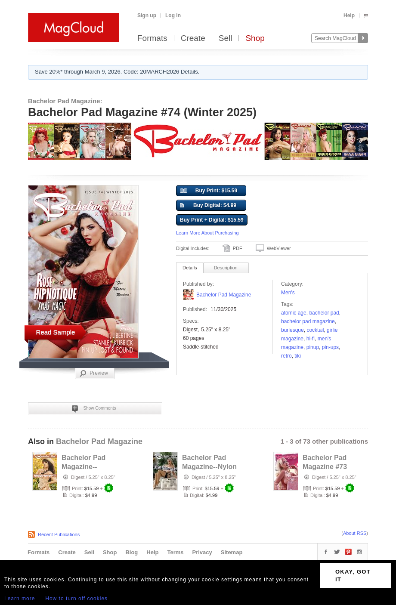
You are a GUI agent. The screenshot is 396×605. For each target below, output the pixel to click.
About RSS (354, 533)
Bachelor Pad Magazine (223, 295)
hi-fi (310, 339)
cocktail (315, 330)
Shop (254, 38)
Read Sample (55, 332)
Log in (173, 15)
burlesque (292, 330)
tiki (297, 356)
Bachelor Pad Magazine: (65, 101)
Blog (131, 552)
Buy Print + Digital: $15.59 (212, 220)
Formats (152, 38)
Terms (175, 552)
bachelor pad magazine (308, 321)
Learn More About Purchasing (207, 232)
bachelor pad (324, 313)
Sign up (146, 15)
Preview (94, 373)
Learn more (19, 599)
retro (286, 356)
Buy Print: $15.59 (208, 191)
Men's (288, 293)
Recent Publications (59, 534)
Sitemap (232, 552)
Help (349, 15)
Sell (225, 38)
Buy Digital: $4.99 (208, 205)
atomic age (293, 313)
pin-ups (330, 347)
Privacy (202, 552)
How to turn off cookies (76, 599)
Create (193, 38)
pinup (312, 347)
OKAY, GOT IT (353, 575)
